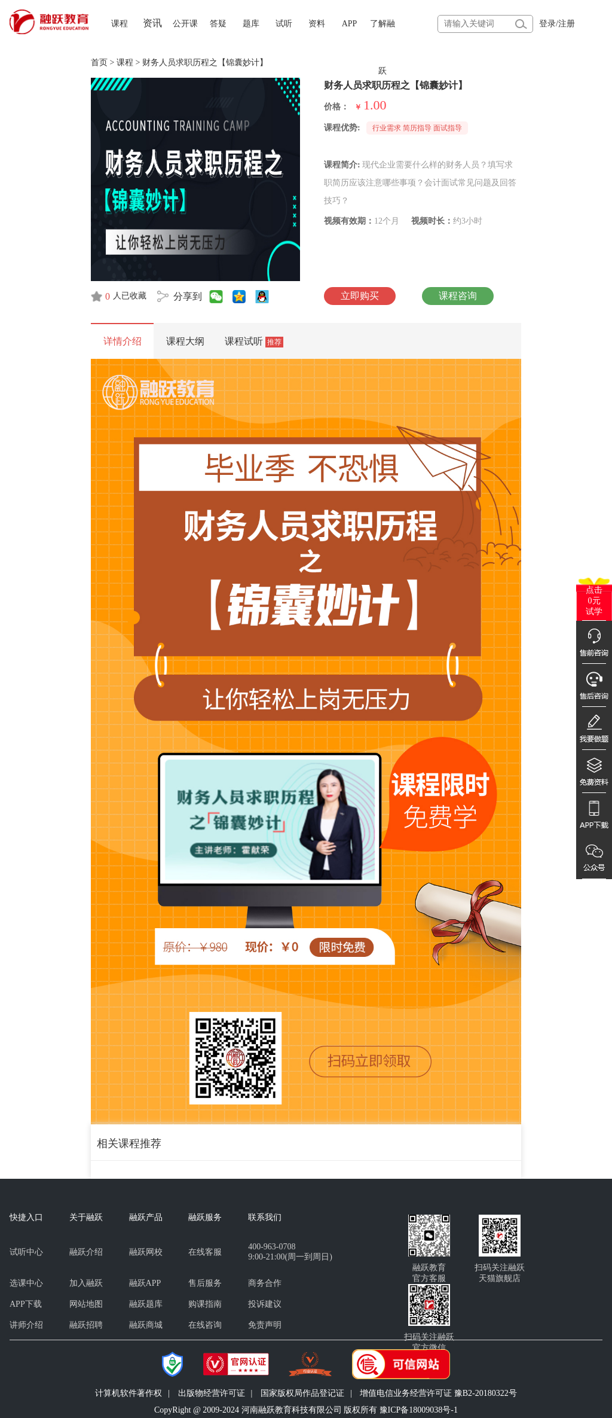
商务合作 (264, 1283)
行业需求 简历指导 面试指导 (417, 128)
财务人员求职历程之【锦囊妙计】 (205, 62)
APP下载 (26, 1304)
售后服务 (205, 1283)
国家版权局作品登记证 (302, 1393)
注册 (566, 23)
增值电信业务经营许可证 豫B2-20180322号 (438, 1393)
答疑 (218, 23)
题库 (251, 23)
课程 (119, 23)
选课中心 (26, 1283)
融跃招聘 (86, 1325)
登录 (547, 23)
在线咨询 (205, 1325)
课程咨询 (458, 296)
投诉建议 (264, 1304)
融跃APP (145, 1283)
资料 (316, 23)
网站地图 (86, 1304)
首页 (99, 62)
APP (349, 23)
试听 (284, 23)
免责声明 (264, 1325)
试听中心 (26, 1252)
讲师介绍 (26, 1325)
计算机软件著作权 (128, 1393)
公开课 (185, 23)
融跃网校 (146, 1252)
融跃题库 (146, 1304)
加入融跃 (86, 1283)
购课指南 (205, 1304)
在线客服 (205, 1252)
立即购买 (360, 296)
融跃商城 (146, 1325)
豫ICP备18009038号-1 (419, 1409)
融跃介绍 (86, 1252)
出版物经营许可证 (211, 1393)
